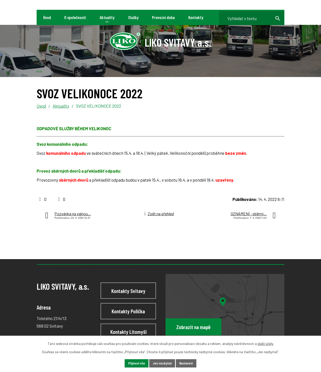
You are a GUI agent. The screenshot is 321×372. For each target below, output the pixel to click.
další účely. (266, 343)
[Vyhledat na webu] (250, 17)
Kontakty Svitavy (128, 290)
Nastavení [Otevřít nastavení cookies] (186, 363)
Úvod (41, 105)
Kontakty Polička (128, 311)
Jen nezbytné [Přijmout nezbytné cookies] (162, 363)
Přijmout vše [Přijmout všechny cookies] (136, 363)
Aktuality (61, 105)
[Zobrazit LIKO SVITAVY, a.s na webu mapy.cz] (225, 309)
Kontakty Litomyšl (128, 331)
